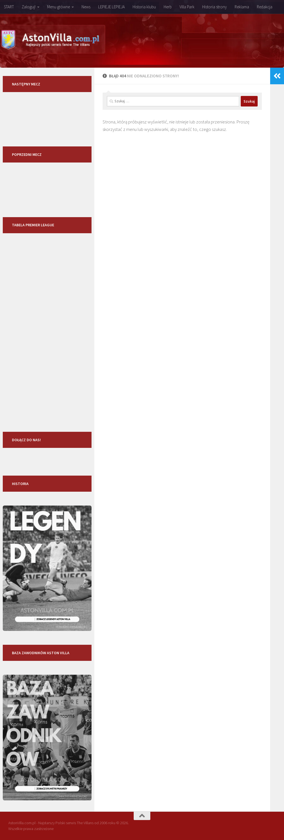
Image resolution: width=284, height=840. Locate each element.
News (86, 6)
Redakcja (264, 6)
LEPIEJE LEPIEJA (111, 6)
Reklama (242, 6)
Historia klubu (144, 6)
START (9, 6)
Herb (168, 6)
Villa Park (186, 6)
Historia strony (214, 6)
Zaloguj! (29, 6)
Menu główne (58, 6)
